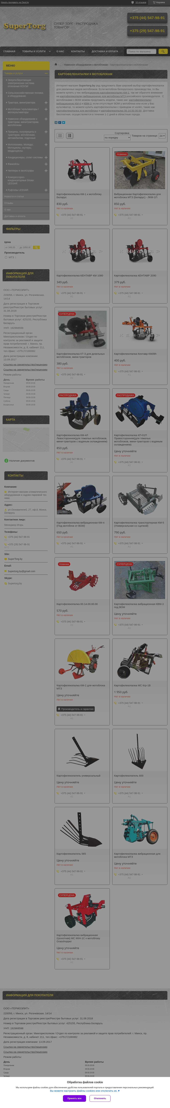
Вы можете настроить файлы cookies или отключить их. (83, 1090)
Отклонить (100, 1098)
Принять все (74, 1098)
